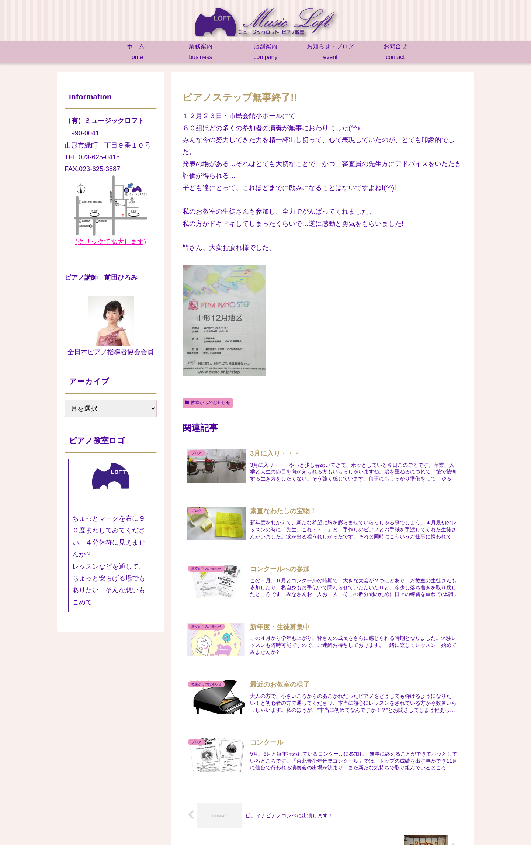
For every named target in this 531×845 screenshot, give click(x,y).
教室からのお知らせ (207, 402)
